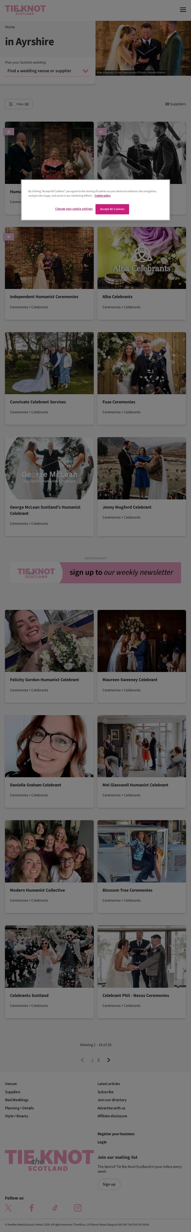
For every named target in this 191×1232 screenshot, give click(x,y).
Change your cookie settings (74, 209)
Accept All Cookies (112, 209)
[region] (95, 200)
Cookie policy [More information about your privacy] (102, 196)
